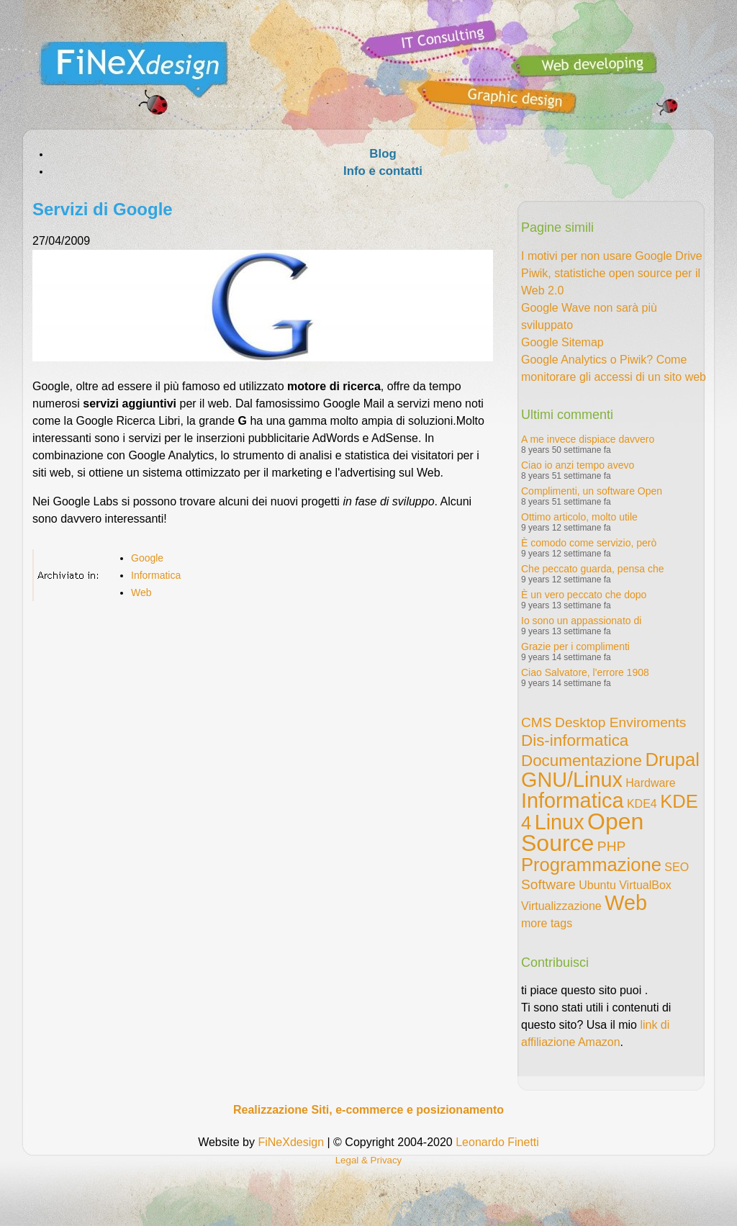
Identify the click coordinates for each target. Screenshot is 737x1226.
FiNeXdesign (291, 1142)
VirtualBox (645, 885)
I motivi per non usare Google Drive (611, 256)
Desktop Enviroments (620, 722)
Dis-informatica (574, 740)
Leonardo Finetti (497, 1142)
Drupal (672, 759)
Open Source (582, 832)
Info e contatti (382, 171)
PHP (611, 846)
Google (147, 558)
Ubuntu (597, 885)
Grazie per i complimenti (575, 646)
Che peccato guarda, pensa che (592, 568)
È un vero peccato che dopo (583, 594)
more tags (546, 923)
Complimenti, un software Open (591, 491)
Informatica (156, 575)
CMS (536, 722)
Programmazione (591, 865)
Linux (559, 822)
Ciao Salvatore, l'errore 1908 (585, 672)
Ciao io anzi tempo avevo (577, 465)
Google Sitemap (562, 342)
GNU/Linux (572, 779)
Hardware (650, 783)
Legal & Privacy (368, 1160)
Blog (382, 154)
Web (141, 592)
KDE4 (642, 804)
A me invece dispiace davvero (587, 439)
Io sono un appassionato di (581, 620)
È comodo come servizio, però (588, 543)
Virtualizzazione (561, 906)
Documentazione (581, 761)
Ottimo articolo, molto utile (579, 517)
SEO (676, 867)
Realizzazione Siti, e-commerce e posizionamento (368, 1110)
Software (548, 884)
